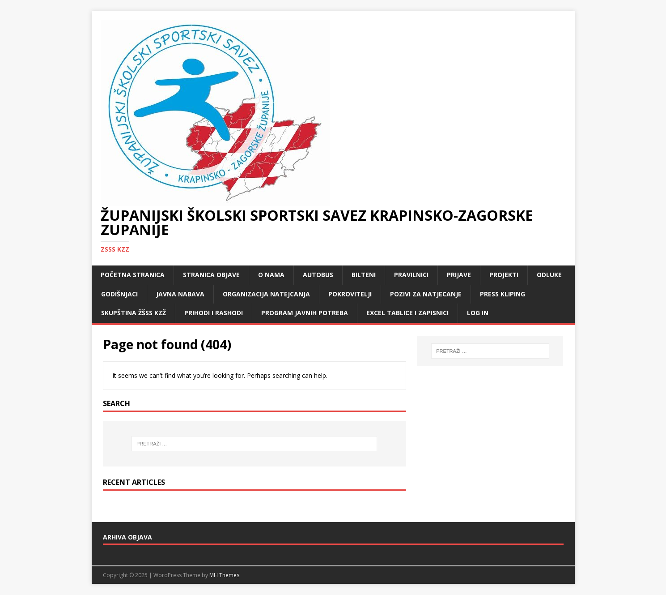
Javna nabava (180, 294)
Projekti (503, 274)
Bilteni (364, 274)
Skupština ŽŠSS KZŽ (133, 312)
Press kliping (502, 294)
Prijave (459, 274)
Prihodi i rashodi (213, 312)
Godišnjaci (119, 294)
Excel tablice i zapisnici (407, 312)
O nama (271, 274)
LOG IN (477, 312)
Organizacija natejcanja (266, 294)
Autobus (318, 274)
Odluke (549, 274)
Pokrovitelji (350, 294)
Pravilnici (411, 274)
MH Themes (224, 575)
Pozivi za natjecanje (426, 294)
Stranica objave (211, 274)
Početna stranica (133, 274)
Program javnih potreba (304, 312)
